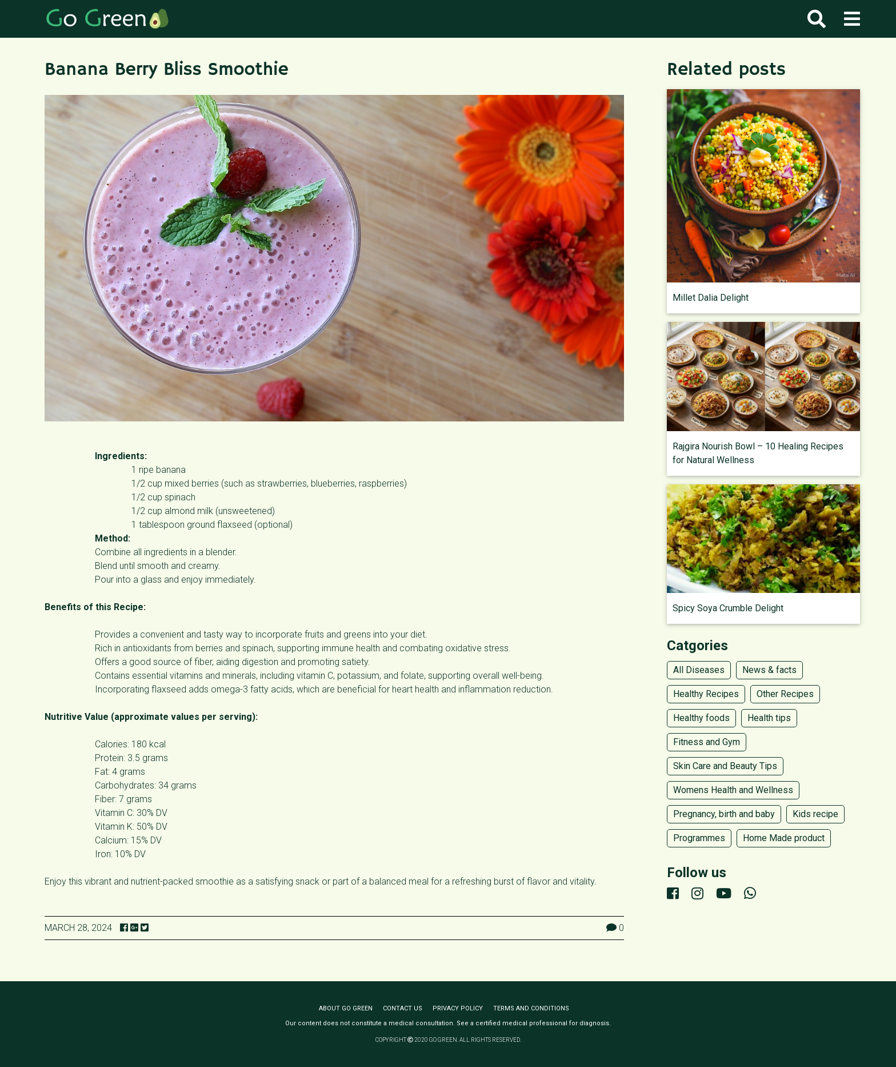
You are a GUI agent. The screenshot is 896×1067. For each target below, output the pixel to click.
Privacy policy (458, 1008)
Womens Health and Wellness (733, 790)
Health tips (769, 717)
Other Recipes (785, 693)
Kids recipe (815, 814)
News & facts (769, 669)
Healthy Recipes (706, 693)
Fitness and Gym (706, 741)
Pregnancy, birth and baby (724, 814)
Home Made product (784, 838)
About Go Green (346, 1008)
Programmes (699, 838)
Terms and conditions (531, 1008)
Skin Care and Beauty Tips (725, 766)
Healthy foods (701, 717)
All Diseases (699, 669)
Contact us (402, 1008)
